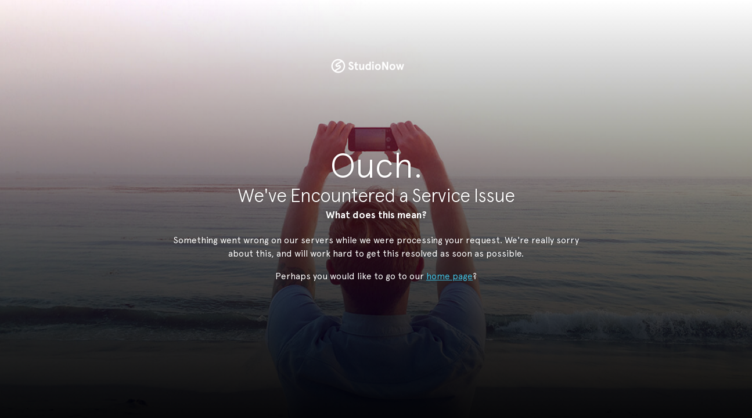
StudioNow (367, 66)
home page (449, 276)
